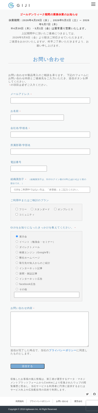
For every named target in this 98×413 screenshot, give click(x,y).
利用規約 (20, 401)
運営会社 (78, 401)
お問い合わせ (62, 401)
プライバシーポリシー (62, 350)
